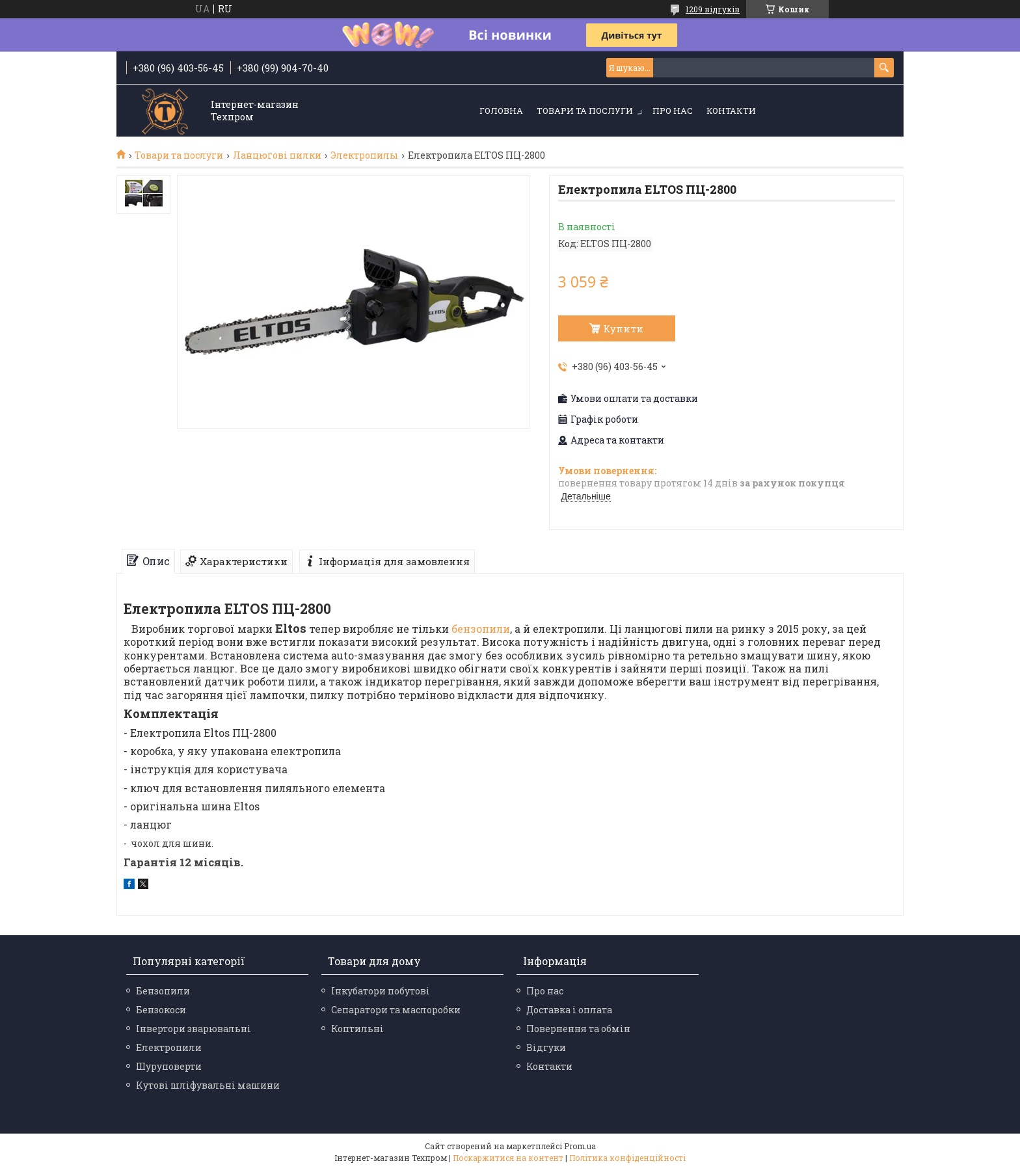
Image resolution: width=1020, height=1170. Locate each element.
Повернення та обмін (578, 1028)
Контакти (731, 110)
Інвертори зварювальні (193, 1028)
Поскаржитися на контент (508, 1157)
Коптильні (357, 1028)
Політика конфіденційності (627, 1157)
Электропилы (364, 155)
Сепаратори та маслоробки (396, 1010)
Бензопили (163, 991)
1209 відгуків (713, 9)
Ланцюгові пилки (277, 155)
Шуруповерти (169, 1066)
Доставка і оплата (569, 1010)
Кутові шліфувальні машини (208, 1085)
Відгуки (546, 1047)
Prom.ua (580, 1146)
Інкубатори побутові (380, 991)
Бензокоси (161, 1010)
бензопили (480, 628)
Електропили (169, 1047)
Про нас (672, 110)
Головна (501, 110)
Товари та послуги (585, 110)
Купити (623, 328)
